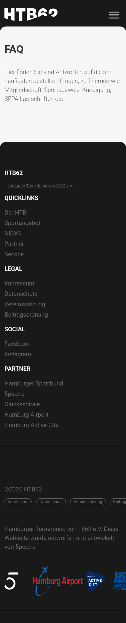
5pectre (14, 393)
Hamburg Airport (26, 414)
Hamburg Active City (31, 425)
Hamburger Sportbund (33, 383)
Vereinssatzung (24, 304)
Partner (14, 243)
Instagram (17, 354)
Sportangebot (22, 223)
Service (14, 254)
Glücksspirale (22, 404)
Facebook (17, 343)
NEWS (12, 233)
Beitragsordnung (26, 314)
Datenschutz (21, 293)
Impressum (19, 283)
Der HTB (15, 212)
